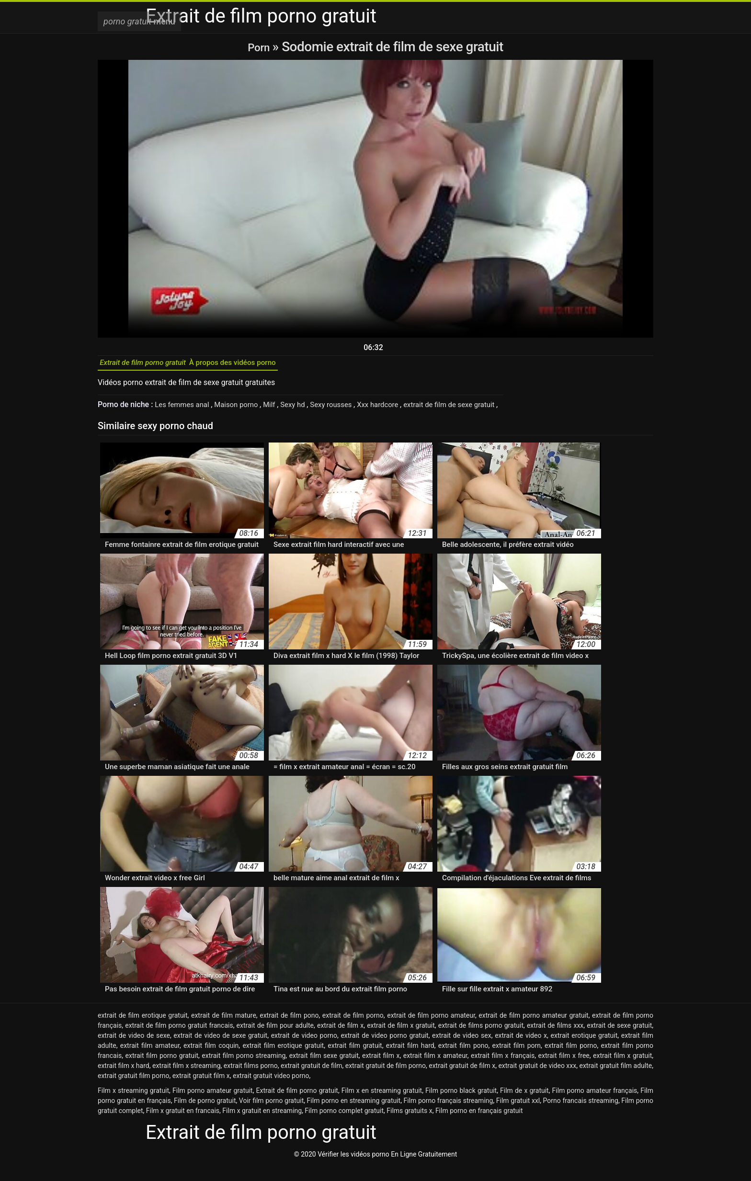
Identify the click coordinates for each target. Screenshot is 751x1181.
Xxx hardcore (395, 409)
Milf (278, 409)
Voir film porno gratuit (271, 1115)
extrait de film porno (353, 1029)
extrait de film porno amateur (431, 1029)
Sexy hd (303, 409)
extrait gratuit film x (201, 1090)
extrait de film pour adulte (275, 1040)
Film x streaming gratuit (133, 1105)
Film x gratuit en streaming (262, 1125)
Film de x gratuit (524, 1105)
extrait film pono (463, 1060)
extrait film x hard (123, 1080)
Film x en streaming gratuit (381, 1105)
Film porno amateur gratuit (212, 1105)
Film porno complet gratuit (344, 1125)
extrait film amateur (150, 1060)
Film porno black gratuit (461, 1105)
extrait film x (380, 1070)
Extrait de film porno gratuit (297, 1105)
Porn (260, 47)
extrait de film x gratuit (401, 1040)
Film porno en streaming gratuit (354, 1115)
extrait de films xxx (555, 1040)
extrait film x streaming (186, 1080)
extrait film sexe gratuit (324, 1070)
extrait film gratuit (355, 1060)
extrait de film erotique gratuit (143, 1029)
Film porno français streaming (448, 1115)
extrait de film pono (289, 1029)
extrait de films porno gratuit (480, 1040)
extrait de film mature (223, 1029)
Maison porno (243, 409)
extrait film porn (516, 1060)
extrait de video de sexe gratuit (220, 1050)
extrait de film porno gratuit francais (179, 1040)
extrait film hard (410, 1060)
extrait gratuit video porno (271, 1090)
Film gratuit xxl (518, 1115)
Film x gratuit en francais (182, 1125)
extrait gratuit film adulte (615, 1080)
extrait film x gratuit (622, 1070)
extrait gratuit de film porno (385, 1080)
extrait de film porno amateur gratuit (533, 1029)
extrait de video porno (304, 1050)
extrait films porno (251, 1080)
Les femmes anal (185, 409)
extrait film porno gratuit (162, 1070)
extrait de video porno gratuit (384, 1050)
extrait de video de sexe (134, 1050)
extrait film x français (503, 1070)
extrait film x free (564, 1070)
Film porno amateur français (594, 1105)
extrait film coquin (211, 1060)
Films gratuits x (409, 1125)
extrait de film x (340, 1040)
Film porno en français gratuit (479, 1125)
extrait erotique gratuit (584, 1050)
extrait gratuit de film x (462, 1080)
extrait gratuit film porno (133, 1090)
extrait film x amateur (435, 1070)
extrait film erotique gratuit (283, 1060)
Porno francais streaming (580, 1115)
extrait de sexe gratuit (619, 1040)
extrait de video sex (461, 1050)
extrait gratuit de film (311, 1080)
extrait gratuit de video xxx (537, 1080)
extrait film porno (571, 1060)
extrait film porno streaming (243, 1070)
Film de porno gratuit (205, 1115)
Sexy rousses (344, 409)
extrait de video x (521, 1050)
